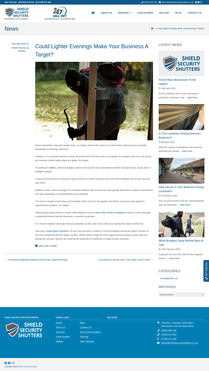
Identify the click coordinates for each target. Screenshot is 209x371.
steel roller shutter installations (110, 212)
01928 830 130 (168, 330)
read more (192, 97)
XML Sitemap (87, 341)
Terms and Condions (90, 332)
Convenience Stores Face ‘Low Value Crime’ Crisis (126, 259)
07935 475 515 (168, 334)
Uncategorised (167, 278)
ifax (54, 167)
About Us (105, 13)
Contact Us (194, 13)
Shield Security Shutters (27, 367)
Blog (178, 13)
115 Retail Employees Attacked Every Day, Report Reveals (36, 259)
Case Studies (145, 13)
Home (59, 322)
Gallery (164, 13)
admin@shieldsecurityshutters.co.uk (179, 343)
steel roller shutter (48, 245)
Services (122, 13)
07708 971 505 (168, 338)
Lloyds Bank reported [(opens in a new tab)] (56, 231)
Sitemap (84, 336)
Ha (50, 167)
